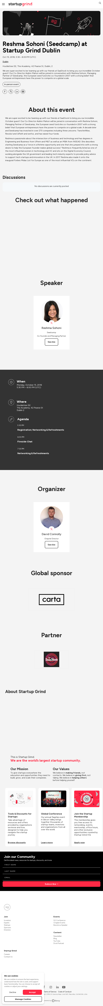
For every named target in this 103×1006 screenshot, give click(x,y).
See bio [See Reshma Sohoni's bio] (51, 342)
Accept (32, 992)
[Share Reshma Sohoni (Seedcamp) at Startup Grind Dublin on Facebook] (5, 91)
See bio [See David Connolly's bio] (51, 544)
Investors (7, 920)
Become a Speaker (60, 925)
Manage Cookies (23, 999)
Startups (7, 925)
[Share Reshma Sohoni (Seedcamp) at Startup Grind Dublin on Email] (23, 91)
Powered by (51, 1000)
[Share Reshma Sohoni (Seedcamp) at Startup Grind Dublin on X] (11, 91)
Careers (7, 954)
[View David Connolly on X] (52, 529)
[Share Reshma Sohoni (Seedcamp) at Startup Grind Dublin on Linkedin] (17, 91)
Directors (7, 930)
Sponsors (7, 928)
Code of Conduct (64, 992)
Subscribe (50, 884)
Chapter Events (59, 923)
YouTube (56, 941)
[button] (100, 3)
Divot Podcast (58, 943)
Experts (6, 923)
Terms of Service (50, 992)
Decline (12, 992)
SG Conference (59, 920)
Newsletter (57, 936)
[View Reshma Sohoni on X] (52, 323)
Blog (55, 938)
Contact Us (8, 957)
